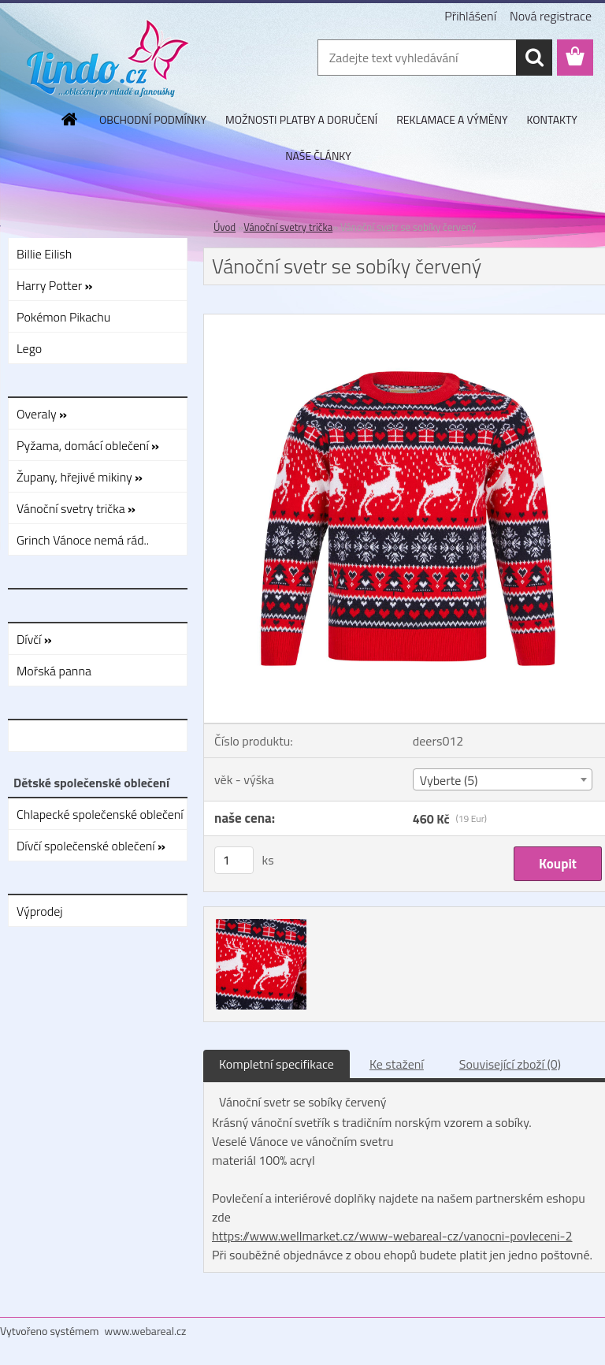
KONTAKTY (552, 119)
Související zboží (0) (510, 1063)
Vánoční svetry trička (287, 227)
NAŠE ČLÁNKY (318, 155)
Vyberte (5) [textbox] (449, 780)
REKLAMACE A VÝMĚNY (451, 119)
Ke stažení (396, 1063)
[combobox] (502, 779)
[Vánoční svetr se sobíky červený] (259, 921)
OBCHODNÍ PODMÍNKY (152, 119)
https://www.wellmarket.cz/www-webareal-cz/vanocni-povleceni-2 (392, 1235)
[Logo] (108, 58)
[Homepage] (70, 119)
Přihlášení (470, 15)
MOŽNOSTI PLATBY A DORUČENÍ (301, 119)
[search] (534, 57)
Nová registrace (551, 15)
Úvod (224, 227)
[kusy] (234, 860)
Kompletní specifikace (276, 1063)
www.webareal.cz (146, 1330)
